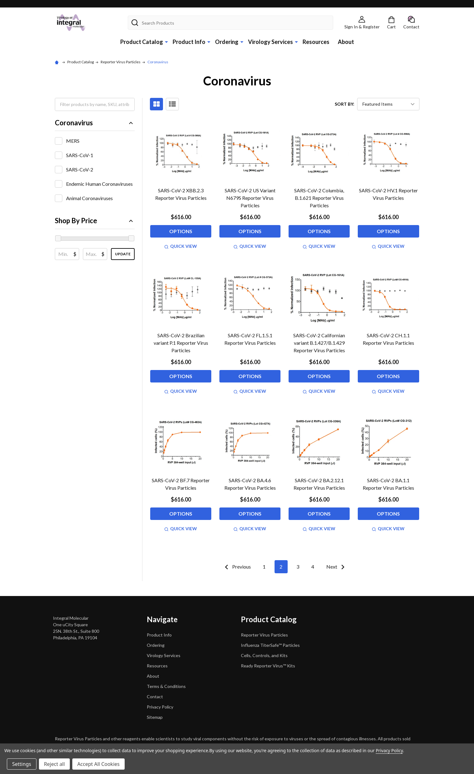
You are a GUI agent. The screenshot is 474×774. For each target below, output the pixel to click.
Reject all (54, 764)
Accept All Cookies (98, 764)
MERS (72, 141)
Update (123, 254)
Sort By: (344, 104)
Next (336, 567)
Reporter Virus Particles (264, 634)
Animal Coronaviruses (89, 198)
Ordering (226, 41)
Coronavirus (95, 122)
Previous (236, 567)
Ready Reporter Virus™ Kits (268, 665)
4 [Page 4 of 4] (312, 567)
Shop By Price (95, 220)
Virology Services (270, 41)
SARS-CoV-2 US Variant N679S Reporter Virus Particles (250, 197)
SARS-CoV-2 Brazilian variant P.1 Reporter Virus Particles (181, 342)
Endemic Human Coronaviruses (99, 184)
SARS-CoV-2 (79, 169)
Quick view (181, 246)
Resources (316, 41)
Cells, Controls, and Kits (264, 655)
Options (180, 231)
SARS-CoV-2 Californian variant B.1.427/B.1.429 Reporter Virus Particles (319, 342)
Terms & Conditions (166, 686)
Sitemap (155, 717)
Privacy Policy (160, 706)
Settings (21, 764)
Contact (155, 696)
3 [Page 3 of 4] (297, 567)
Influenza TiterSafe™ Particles (270, 645)
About (346, 41)
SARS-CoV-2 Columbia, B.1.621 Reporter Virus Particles (319, 197)
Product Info (189, 41)
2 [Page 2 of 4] (281, 567)
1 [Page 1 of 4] (264, 567)
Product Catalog (141, 41)
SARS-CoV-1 (79, 155)
